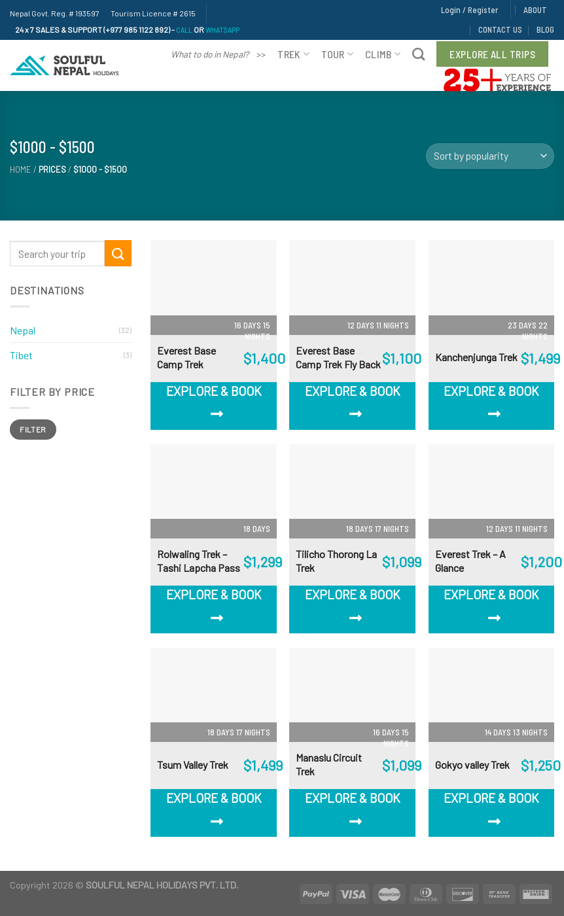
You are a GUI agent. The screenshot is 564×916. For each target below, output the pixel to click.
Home (20, 169)
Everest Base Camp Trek (186, 357)
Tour (337, 54)
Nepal (22, 330)
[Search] (418, 54)
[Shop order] (490, 156)
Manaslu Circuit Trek (329, 764)
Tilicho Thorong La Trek (336, 561)
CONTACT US (500, 29)
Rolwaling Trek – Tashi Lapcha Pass (198, 561)
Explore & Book (214, 402)
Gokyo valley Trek (472, 764)
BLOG (545, 29)
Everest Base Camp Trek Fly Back (338, 357)
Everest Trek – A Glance (470, 561)
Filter (33, 429)
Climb (382, 54)
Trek (293, 54)
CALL (184, 29)
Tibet (21, 355)
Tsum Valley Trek (192, 764)
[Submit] (118, 253)
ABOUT (535, 10)
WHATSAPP (222, 29)
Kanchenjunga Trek (476, 357)
